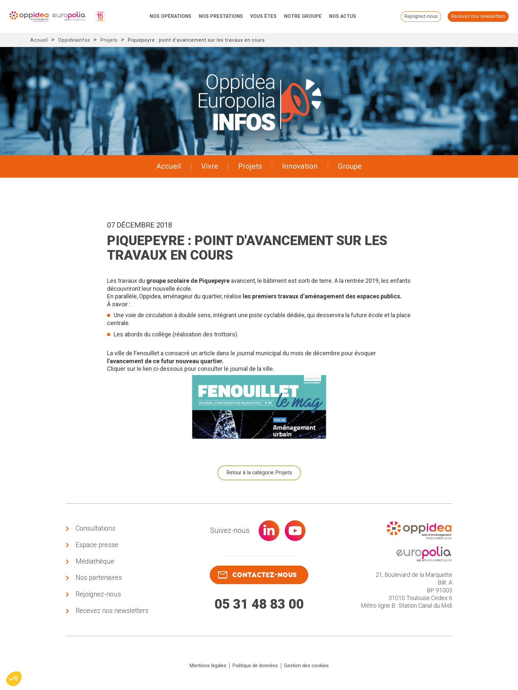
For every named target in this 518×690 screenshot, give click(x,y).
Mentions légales (208, 668)
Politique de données (255, 668)
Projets (109, 40)
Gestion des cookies (306, 668)
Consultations (95, 529)
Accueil (39, 40)
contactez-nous (257, 575)
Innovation (300, 166)
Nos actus (342, 16)
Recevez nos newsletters (477, 16)
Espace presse (97, 545)
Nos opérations (170, 16)
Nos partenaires (99, 579)
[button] (14, 679)
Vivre (209, 166)
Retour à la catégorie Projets (259, 472)
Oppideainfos (74, 40)
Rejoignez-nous (420, 16)
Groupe (350, 166)
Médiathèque (95, 562)
